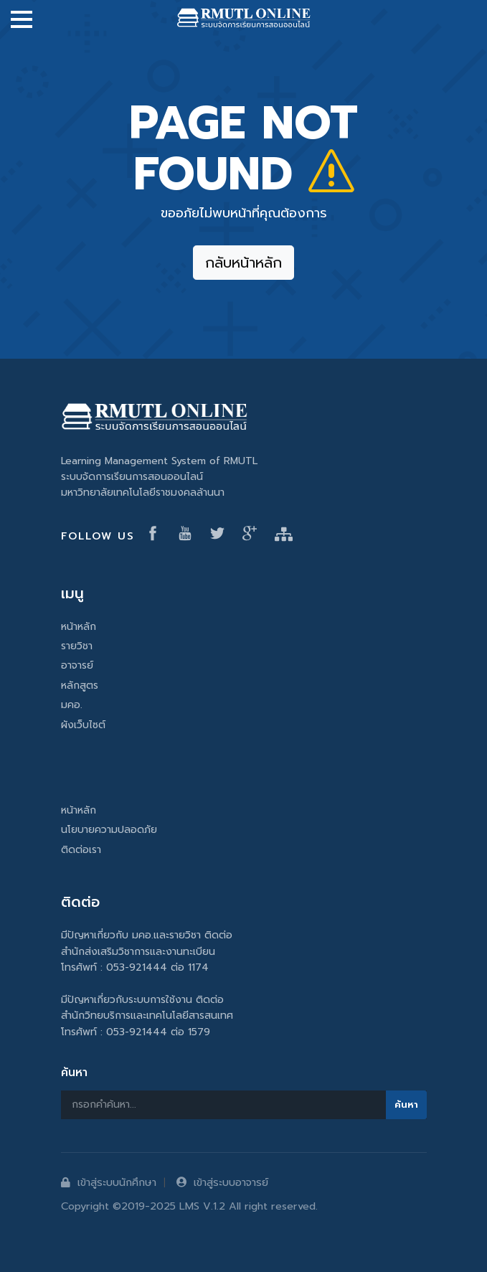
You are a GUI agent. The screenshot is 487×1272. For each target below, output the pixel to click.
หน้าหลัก (78, 626)
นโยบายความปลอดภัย (109, 829)
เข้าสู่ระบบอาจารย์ (222, 1182)
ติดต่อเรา (81, 849)
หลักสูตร (79, 685)
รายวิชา (77, 646)
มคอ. (71, 704)
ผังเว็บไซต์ (83, 724)
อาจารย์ (77, 665)
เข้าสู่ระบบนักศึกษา (108, 1182)
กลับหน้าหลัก (243, 262)
